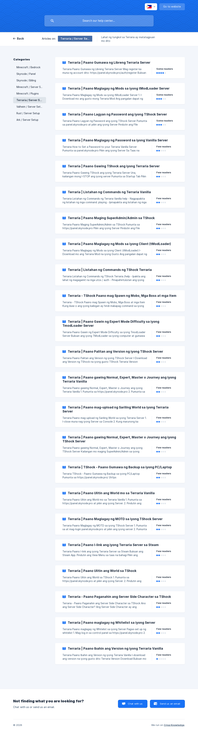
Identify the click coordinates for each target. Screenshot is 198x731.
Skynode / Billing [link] (26, 80)
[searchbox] (99, 20)
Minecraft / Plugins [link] (27, 93)
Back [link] (20, 38)
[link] (120, 67)
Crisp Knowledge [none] (174, 725)
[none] (151, 6)
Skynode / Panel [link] (26, 73)
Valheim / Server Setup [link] (29, 106)
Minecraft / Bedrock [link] (28, 67)
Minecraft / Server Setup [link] (31, 87)
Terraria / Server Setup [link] (31, 100)
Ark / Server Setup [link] (27, 119)
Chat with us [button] (135, 703)
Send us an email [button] (170, 703)
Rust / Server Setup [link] (28, 113)
